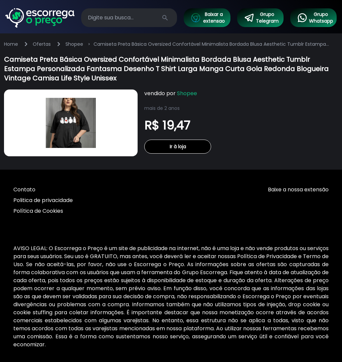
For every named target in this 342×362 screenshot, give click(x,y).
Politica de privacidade (43, 200)
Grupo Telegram (261, 17)
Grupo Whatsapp (315, 17)
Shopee (74, 44)
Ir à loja (178, 146)
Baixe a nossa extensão (298, 189)
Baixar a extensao (207, 17)
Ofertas (42, 44)
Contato (24, 189)
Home (11, 44)
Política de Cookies (38, 211)
